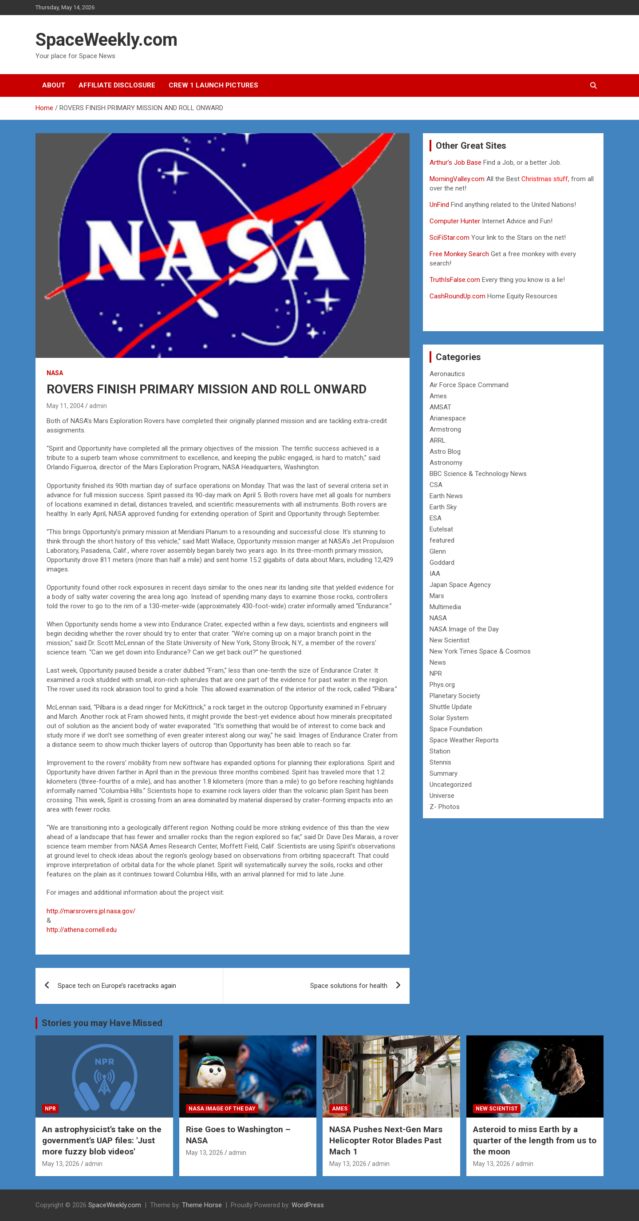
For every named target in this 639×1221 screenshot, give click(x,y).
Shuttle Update (451, 707)
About (53, 85)
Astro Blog (445, 452)
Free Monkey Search (459, 254)
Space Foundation (456, 729)
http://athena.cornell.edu (82, 930)
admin (98, 405)
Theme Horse (202, 1205)
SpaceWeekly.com (107, 39)
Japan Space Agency (460, 585)
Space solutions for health (348, 986)
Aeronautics (447, 374)
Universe (442, 796)
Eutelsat (441, 529)
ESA (436, 518)
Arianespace (448, 418)
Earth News (446, 496)
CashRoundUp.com (457, 296)
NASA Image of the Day (464, 629)
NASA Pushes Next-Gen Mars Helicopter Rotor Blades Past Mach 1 (385, 1140)
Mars (437, 596)
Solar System (449, 718)
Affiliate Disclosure (117, 85)
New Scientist (449, 640)
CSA (436, 485)
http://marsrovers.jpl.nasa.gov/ (91, 911)
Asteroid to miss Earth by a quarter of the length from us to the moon (534, 1140)
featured (442, 540)
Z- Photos (445, 807)
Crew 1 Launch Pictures (213, 85)
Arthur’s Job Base (456, 162)
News (438, 662)
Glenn (438, 551)
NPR (436, 674)
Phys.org (442, 685)
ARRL (438, 440)
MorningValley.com (457, 179)
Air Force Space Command (469, 385)
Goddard (442, 563)
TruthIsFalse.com (455, 280)
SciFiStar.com (449, 238)
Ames (438, 396)
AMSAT (440, 407)
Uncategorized (451, 785)
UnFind (440, 205)
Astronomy (446, 463)
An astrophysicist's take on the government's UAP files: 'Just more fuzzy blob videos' (102, 1140)
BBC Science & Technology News (478, 474)
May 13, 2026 (60, 1163)
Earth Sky (443, 507)
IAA (435, 574)
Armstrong (445, 429)
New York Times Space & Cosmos (480, 651)
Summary (444, 773)
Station (440, 751)
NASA (55, 373)
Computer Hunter (455, 221)
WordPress (308, 1205)
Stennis (440, 762)
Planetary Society (455, 696)
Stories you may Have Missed (102, 1023)
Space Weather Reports (464, 740)
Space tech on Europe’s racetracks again (117, 986)
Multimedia (445, 607)
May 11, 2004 (65, 405)
